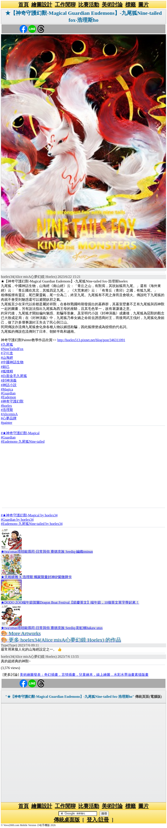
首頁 (23, 4)
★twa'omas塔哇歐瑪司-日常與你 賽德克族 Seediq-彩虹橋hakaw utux (52, 628)
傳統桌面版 (67, 820)
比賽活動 (88, 4)
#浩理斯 (7, 410)
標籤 (130, 4)
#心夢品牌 (9, 418)
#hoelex (6, 405)
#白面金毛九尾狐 (14, 376)
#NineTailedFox (12, 349)
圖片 (143, 4)
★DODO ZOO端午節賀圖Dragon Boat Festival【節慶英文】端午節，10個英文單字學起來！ (70, 602)
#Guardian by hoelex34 (17, 519)
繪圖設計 (41, 4)
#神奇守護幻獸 (12, 401)
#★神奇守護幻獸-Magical (20, 433)
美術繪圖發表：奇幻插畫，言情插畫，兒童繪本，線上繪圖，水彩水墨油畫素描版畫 (84, 674)
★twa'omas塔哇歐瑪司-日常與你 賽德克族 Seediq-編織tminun (47, 551)
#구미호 (7, 353)
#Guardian (8, 393)
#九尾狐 (7, 344)
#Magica (7, 389)
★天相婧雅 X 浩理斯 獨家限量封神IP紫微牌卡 (36, 577)
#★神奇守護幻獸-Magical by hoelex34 (29, 515)
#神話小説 (9, 385)
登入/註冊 (98, 820)
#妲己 (5, 367)
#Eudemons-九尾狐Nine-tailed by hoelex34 (32, 524)
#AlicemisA (9, 414)
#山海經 (7, 357)
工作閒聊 (65, 4)
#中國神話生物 (12, 362)
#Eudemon (8, 397)
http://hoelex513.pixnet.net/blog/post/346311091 (91, 340)
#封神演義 (9, 380)
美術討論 (112, 4)
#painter (6, 422)
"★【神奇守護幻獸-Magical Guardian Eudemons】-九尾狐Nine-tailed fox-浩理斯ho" (69, 696)
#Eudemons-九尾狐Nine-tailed (23, 441)
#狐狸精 (7, 371)
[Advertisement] (83, 475)
